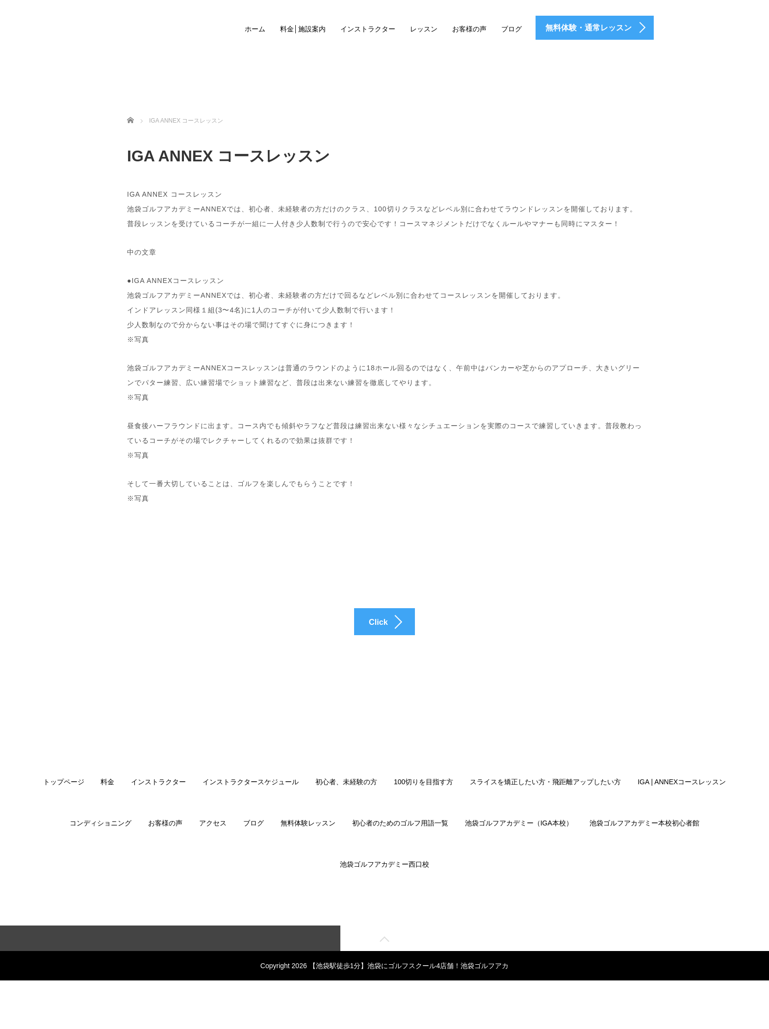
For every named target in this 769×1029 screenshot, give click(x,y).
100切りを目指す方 (423, 799)
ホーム (255, 29)
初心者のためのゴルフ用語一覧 (400, 841)
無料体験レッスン (308, 841)
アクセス (213, 841)
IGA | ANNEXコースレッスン (682, 799)
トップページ (63, 799)
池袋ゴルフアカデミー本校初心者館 (644, 841)
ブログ (511, 29)
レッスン (423, 29)
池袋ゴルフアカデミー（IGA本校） (519, 841)
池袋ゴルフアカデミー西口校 (384, 882)
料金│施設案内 (303, 29)
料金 (107, 799)
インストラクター (367, 29)
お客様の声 (469, 29)
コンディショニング (100, 841)
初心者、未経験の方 (346, 799)
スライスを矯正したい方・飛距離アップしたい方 (545, 799)
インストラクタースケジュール (251, 799)
